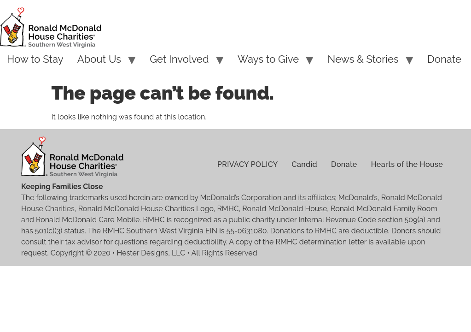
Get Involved (179, 59)
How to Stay (35, 59)
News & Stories (362, 59)
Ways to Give (268, 59)
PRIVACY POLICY (247, 164)
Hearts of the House (407, 164)
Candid (304, 164)
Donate (444, 59)
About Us (99, 59)
